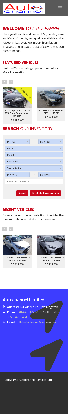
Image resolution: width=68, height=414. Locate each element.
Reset (22, 193)
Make (10, 148)
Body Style (12, 161)
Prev (4, 82)
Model (10, 154)
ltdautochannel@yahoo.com (37, 322)
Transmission (14, 168)
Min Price (12, 174)
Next (11, 82)
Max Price (45, 174)
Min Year (11, 141)
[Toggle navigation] (60, 6)
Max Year (45, 141)
